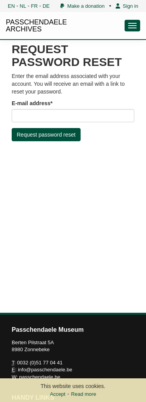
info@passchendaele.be (45, 370)
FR (34, 6)
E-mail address (31, 103)
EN (11, 6)
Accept (57, 394)
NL (23, 6)
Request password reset (46, 135)
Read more (83, 394)
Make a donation (82, 6)
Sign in (127, 6)
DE (45, 6)
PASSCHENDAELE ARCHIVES (36, 25)
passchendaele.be (39, 377)
